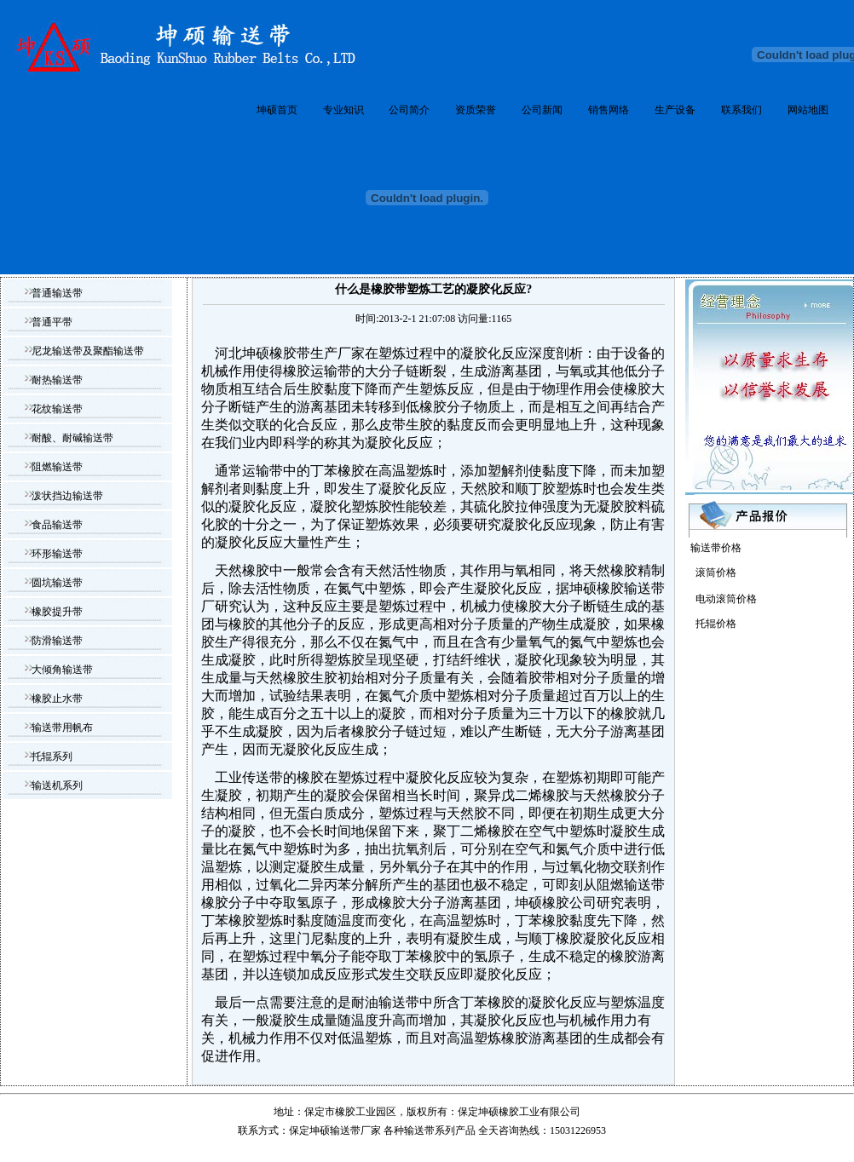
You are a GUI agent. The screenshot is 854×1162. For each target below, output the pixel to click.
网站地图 (808, 110)
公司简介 (409, 110)
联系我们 (741, 110)
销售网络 (608, 110)
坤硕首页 (277, 110)
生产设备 (675, 110)
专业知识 (343, 110)
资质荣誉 (475, 110)
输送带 (419, 1130)
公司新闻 (542, 110)
